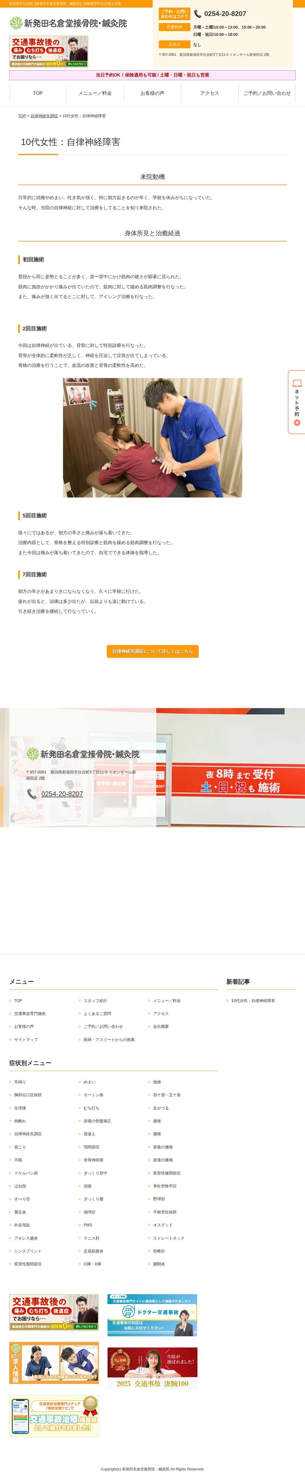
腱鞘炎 (159, 1264)
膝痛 (157, 1121)
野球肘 (159, 1199)
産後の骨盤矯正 (97, 1121)
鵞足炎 (20, 1212)
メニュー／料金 (95, 93)
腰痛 (157, 1134)
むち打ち (91, 1108)
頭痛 (88, 1186)
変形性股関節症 (28, 1264)
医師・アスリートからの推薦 (109, 1039)
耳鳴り (20, 1082)
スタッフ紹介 (95, 1000)
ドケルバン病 (26, 1173)
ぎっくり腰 (93, 1199)
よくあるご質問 (97, 1013)
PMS (88, 1225)
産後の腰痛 (163, 1147)
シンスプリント (28, 1251)
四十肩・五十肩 (167, 1095)
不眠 (18, 1160)
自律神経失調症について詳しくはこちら (152, 651)
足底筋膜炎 (93, 1251)
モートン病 (93, 1095)
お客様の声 (152, 93)
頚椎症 (159, 1251)
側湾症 (90, 1212)
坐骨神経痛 (93, 1160)
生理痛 (20, 1108)
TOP (38, 93)
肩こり (20, 1147)
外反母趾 (22, 1225)
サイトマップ (26, 1039)
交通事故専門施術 (30, 1013)
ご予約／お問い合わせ (267, 93)
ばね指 (20, 1186)
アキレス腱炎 (26, 1238)
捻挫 (157, 1082)
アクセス (209, 93)
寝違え (90, 1134)
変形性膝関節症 (167, 1173)
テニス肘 (91, 1238)
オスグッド (163, 1225)
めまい (90, 1082)
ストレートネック (169, 1238)
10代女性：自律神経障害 (253, 1000)
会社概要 (161, 1026)
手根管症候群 (165, 1212)
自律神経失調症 (44, 116)
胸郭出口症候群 (28, 1095)
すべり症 (22, 1199)
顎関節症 (91, 1147)
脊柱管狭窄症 (165, 1186)
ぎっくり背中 (95, 1173)
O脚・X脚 (92, 1264)
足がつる (161, 1108)
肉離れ (20, 1121)
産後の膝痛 (163, 1160)
